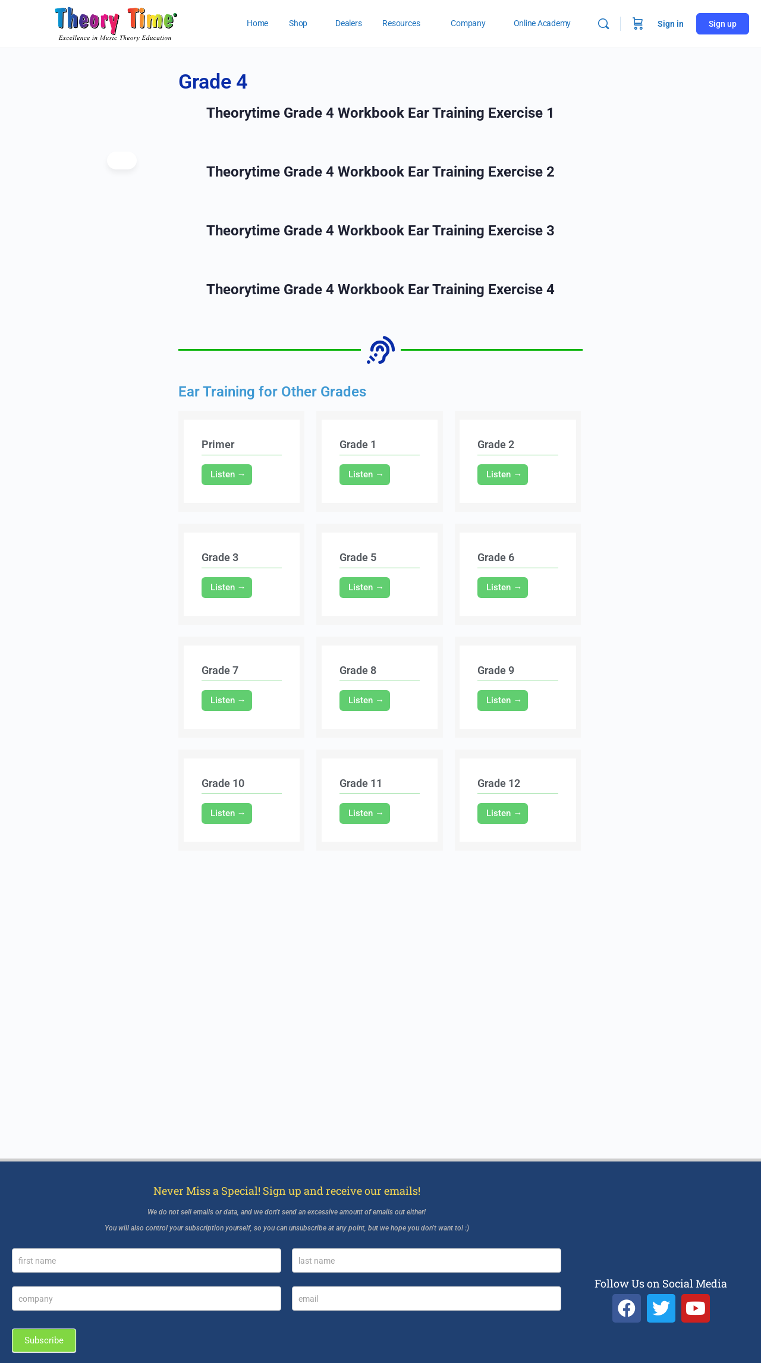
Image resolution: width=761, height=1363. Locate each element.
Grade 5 (357, 557)
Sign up (723, 24)
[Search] (603, 24)
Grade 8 (357, 670)
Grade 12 (498, 783)
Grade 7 (220, 670)
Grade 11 (360, 783)
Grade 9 (495, 670)
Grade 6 (495, 557)
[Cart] (638, 24)
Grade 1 (357, 444)
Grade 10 (223, 783)
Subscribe (44, 1340)
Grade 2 (495, 444)
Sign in (671, 24)
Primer (218, 444)
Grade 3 (220, 557)
